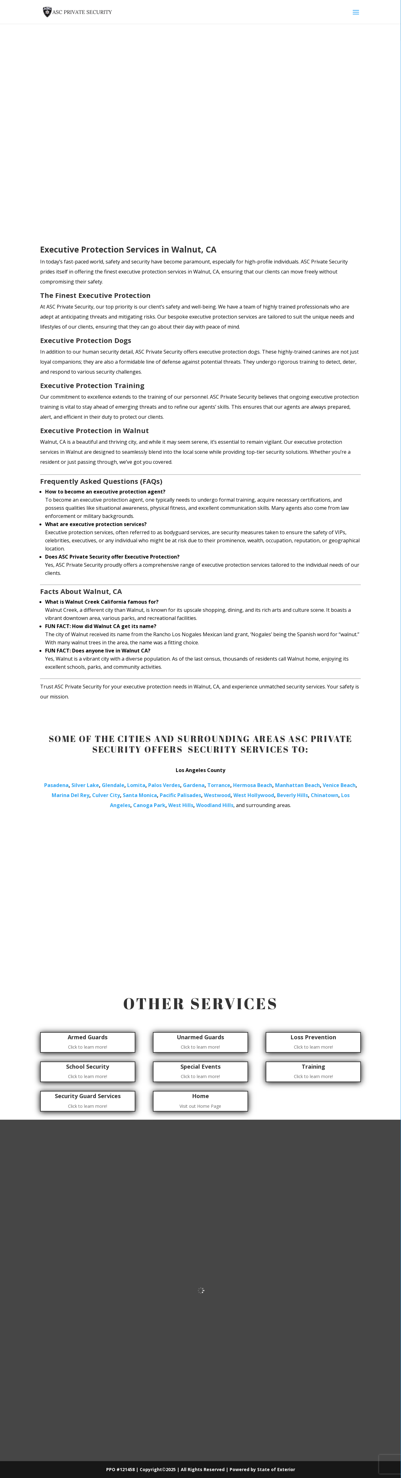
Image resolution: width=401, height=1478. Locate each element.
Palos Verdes (164, 785)
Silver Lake (85, 785)
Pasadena (56, 785)
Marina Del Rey (70, 795)
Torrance (218, 785)
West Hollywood (253, 795)
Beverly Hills (292, 795)
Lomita (136, 785)
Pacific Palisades (180, 795)
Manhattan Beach (297, 785)
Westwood (217, 795)
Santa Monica (140, 795)
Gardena (194, 785)
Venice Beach (339, 785)
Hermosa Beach (252, 785)
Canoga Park (149, 805)
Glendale (113, 785)
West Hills (180, 805)
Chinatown (324, 795)
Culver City (106, 795)
